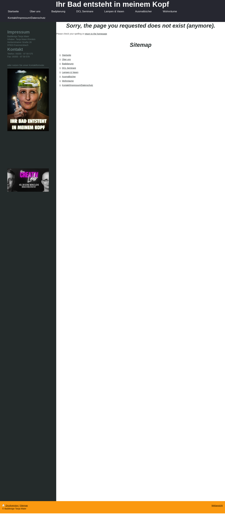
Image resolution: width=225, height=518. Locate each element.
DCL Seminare (69, 68)
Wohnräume (68, 81)
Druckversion (10, 505)
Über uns (66, 59)
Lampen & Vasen (70, 72)
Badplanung (68, 63)
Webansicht (217, 505)
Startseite (66, 55)
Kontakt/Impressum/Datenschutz (77, 85)
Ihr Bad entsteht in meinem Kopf (112, 4)
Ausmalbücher (69, 76)
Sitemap (24, 505)
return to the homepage (96, 34)
